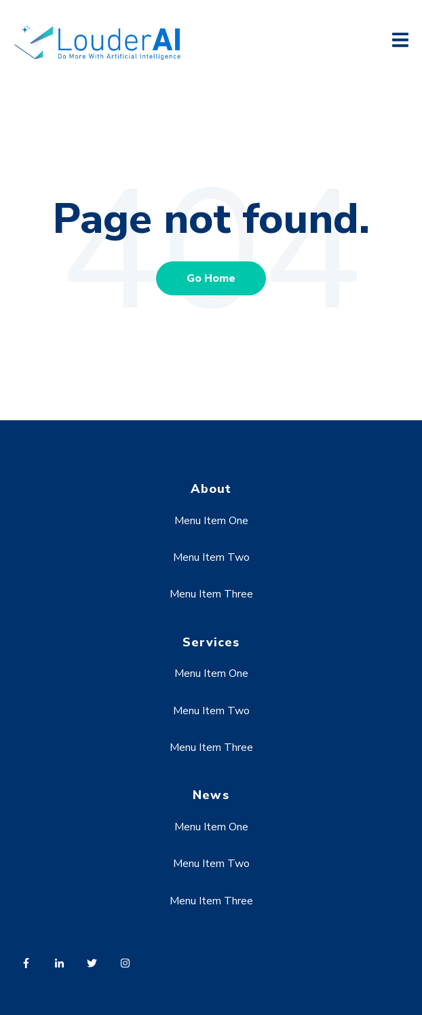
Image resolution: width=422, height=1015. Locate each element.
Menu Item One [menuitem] (211, 520)
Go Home (211, 278)
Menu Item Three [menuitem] (211, 594)
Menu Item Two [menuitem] (211, 557)
